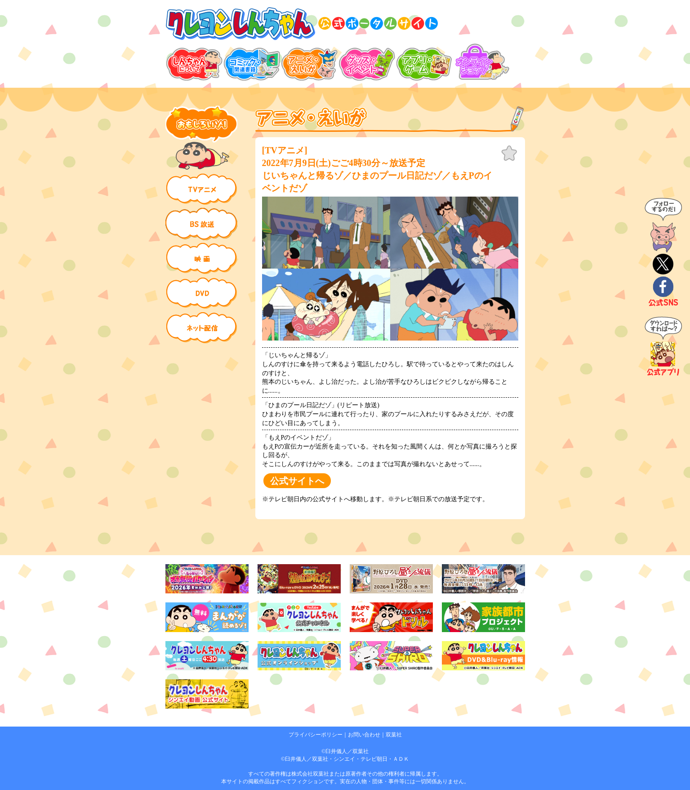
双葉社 (394, 735)
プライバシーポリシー (316, 735)
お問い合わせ (364, 735)
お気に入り (509, 153)
